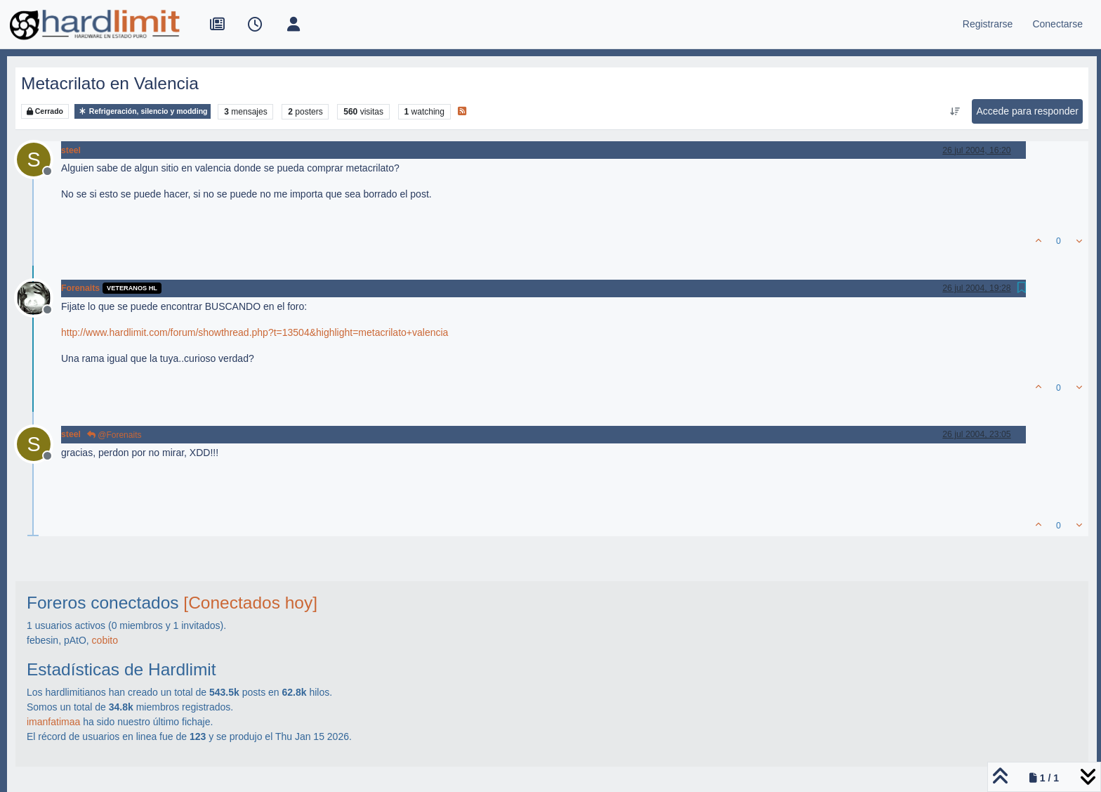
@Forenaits (114, 435)
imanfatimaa (53, 721)
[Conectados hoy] (250, 602)
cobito (105, 640)
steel (71, 150)
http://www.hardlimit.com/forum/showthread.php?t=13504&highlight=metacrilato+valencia (254, 332)
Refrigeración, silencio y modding (143, 111)
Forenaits (80, 288)
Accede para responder (1027, 111)
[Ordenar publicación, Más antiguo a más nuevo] (954, 112)
